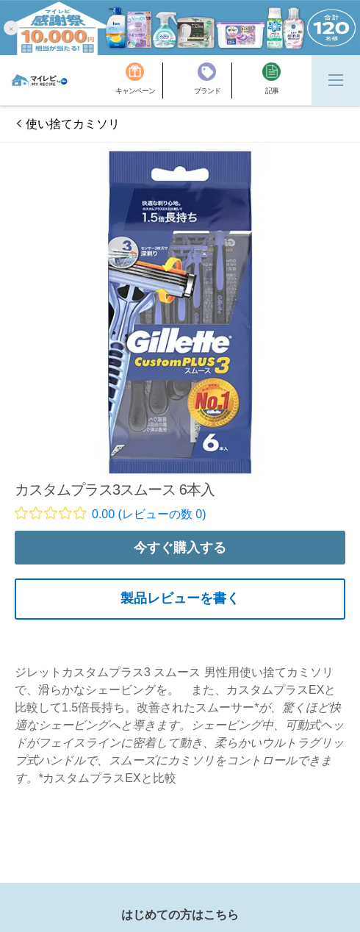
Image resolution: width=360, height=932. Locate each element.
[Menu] (336, 80)
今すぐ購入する (180, 547)
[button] (11, 27)
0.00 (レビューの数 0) (149, 514)
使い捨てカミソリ (73, 124)
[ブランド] (213, 80)
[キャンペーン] (139, 80)
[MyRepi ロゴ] (39, 80)
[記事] (271, 80)
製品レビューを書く (180, 598)
